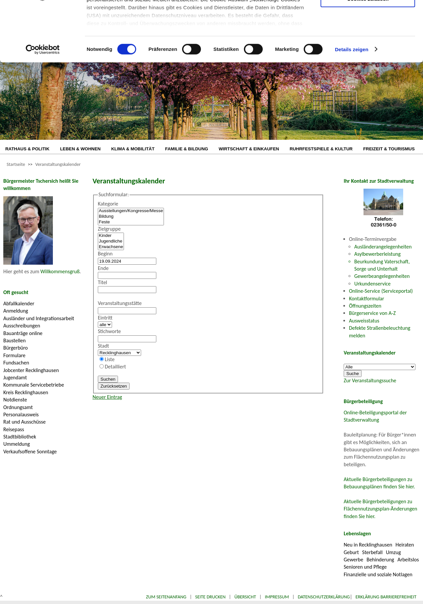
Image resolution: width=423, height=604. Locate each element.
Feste (131, 222)
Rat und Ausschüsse (24, 422)
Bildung (131, 216)
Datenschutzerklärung (324, 597)
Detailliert (115, 366)
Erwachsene (111, 247)
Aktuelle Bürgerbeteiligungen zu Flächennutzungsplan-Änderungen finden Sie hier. (380, 508)
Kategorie (108, 204)
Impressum (277, 597)
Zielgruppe (109, 229)
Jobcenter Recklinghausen (31, 370)
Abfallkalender (18, 303)
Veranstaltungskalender (58, 164)
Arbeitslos (408, 559)
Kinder (111, 236)
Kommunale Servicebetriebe (33, 385)
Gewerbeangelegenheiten (382, 276)
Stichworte (109, 331)
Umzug (393, 552)
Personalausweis (21, 414)
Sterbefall (372, 552)
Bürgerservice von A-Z (372, 313)
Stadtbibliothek (19, 437)
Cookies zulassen (368, 55)
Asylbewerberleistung (377, 254)
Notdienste (15, 399)
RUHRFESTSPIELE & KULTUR (321, 148)
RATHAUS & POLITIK (27, 148)
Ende (103, 268)
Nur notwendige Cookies (368, 19)
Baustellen (14, 340)
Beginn (105, 253)
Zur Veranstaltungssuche (370, 380)
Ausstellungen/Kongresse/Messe (131, 211)
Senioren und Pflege (365, 567)
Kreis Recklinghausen (25, 392)
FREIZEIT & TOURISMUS (389, 148)
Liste (110, 359)
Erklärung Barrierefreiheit (386, 597)
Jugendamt (15, 377)
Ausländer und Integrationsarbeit (38, 318)
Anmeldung (15, 311)
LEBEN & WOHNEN (80, 148)
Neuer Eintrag (107, 397)
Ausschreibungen (21, 325)
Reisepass (13, 429)
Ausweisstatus (364, 321)
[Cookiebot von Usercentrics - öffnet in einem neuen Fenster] (43, 106)
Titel (102, 282)
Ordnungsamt (18, 407)
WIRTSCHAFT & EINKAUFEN (249, 148)
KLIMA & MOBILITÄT (132, 148)
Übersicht (245, 597)
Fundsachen (16, 362)
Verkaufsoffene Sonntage (30, 451)
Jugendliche (111, 241)
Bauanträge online (23, 333)
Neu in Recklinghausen (368, 545)
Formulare (14, 355)
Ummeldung (16, 444)
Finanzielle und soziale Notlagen (378, 574)
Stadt (103, 346)
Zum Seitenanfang (166, 597)
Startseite (16, 164)
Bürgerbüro (15, 348)
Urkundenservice (372, 284)
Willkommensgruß (60, 271)
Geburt (351, 552)
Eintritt (105, 318)
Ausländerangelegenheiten (383, 247)
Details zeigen (351, 105)
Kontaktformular (366, 298)
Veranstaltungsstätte (120, 303)
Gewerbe (353, 559)
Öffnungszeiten (365, 306)
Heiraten (405, 545)
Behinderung (380, 559)
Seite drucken (210, 597)
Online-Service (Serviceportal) (381, 291)
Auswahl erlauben (368, 38)
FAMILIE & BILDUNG (186, 148)
